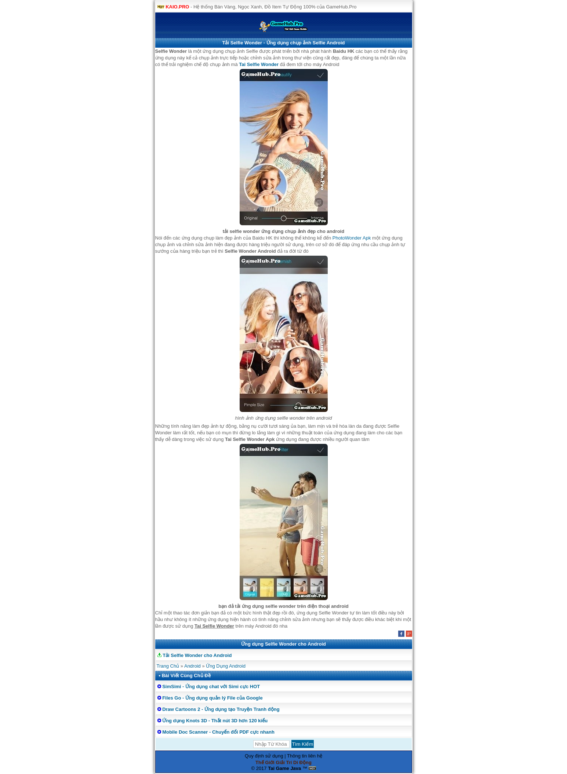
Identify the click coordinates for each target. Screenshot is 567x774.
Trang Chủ (168, 666)
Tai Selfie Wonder (259, 64)
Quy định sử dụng (264, 756)
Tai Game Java (284, 768)
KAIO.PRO (177, 7)
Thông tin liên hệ (304, 756)
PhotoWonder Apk (351, 238)
